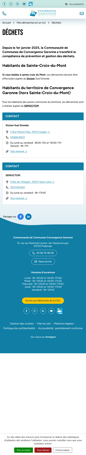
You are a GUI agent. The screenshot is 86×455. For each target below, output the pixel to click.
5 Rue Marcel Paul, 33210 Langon (30, 131)
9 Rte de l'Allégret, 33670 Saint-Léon (32, 181)
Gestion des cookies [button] (22, 323)
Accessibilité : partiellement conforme (60, 328)
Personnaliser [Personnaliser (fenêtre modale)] (62, 450)
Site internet (18, 151)
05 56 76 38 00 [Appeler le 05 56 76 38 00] (43, 252)
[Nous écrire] (82, 13)
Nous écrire (43, 261)
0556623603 (17, 137)
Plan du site (44, 323)
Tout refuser (43, 450)
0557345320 (17, 187)
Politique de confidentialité (19, 328)
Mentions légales (64, 323)
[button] (4, 13)
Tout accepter (24, 450)
